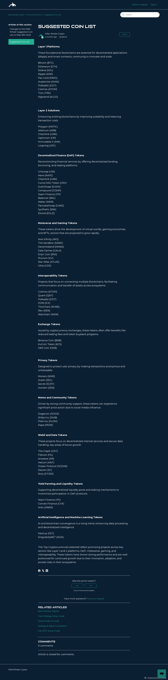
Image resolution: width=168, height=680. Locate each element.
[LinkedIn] (47, 570)
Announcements (34, 15)
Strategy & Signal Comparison (52, 626)
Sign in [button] (154, 4)
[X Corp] (43, 570)
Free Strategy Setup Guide (51, 616)
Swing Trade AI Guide (48, 621)
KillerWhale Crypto (16, 15)
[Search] (140, 14)
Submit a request (140, 4)
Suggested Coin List (52, 15)
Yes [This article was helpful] (77, 586)
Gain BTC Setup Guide (49, 631)
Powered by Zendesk (157, 678)
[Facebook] (39, 570)
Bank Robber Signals (48, 611)
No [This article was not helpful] (91, 586)
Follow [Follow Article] (124, 34)
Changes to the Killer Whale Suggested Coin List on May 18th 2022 (21, 32)
